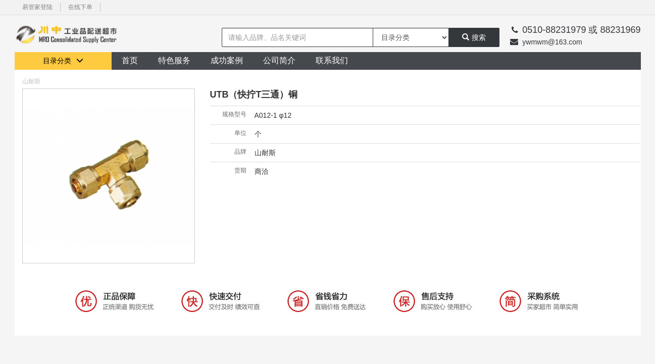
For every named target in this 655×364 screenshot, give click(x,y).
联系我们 (332, 60)
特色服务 (174, 60)
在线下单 (80, 7)
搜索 (474, 37)
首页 (130, 60)
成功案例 (227, 60)
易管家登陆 (37, 7)
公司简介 (279, 60)
